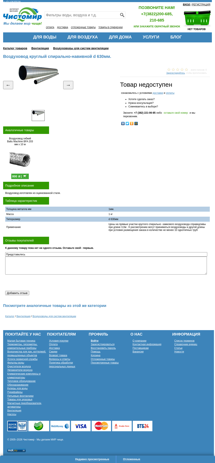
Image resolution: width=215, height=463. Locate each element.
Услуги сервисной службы (22, 359)
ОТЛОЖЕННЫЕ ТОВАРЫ (83, 27)
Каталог (9, 316)
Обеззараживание (17, 384)
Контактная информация (147, 344)
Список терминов (184, 340)
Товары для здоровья (19, 399)
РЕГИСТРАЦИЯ (201, 4)
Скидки (53, 351)
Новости (179, 351)
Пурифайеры (15, 392)
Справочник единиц (185, 344)
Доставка (54, 348)
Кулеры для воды (17, 388)
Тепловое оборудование (21, 381)
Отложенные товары (103, 359)
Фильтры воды (15, 362)
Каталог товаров (15, 48)
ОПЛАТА (50, 27)
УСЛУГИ (151, 37)
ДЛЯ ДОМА (120, 37)
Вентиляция (40, 48)
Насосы (11, 414)
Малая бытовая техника (21, 340)
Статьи (178, 348)
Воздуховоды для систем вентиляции (81, 48)
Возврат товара (58, 355)
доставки (158, 93)
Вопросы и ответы (59, 359)
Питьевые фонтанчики (20, 395)
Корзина (95, 355)
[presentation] (37, 283)
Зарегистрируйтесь (175, 73)
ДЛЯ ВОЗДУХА (83, 37)
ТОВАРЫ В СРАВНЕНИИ (110, 27)
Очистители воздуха (19, 366)
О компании (139, 340)
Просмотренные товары (105, 362)
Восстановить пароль (103, 348)
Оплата (53, 344)
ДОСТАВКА (62, 27)
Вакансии (138, 351)
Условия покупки (58, 340)
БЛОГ (176, 37)
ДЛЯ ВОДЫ (44, 37)
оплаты (170, 93)
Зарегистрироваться (102, 344)
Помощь (95, 351)
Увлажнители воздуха (19, 370)
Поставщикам (141, 348)
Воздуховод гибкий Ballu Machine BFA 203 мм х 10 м (20, 141)
